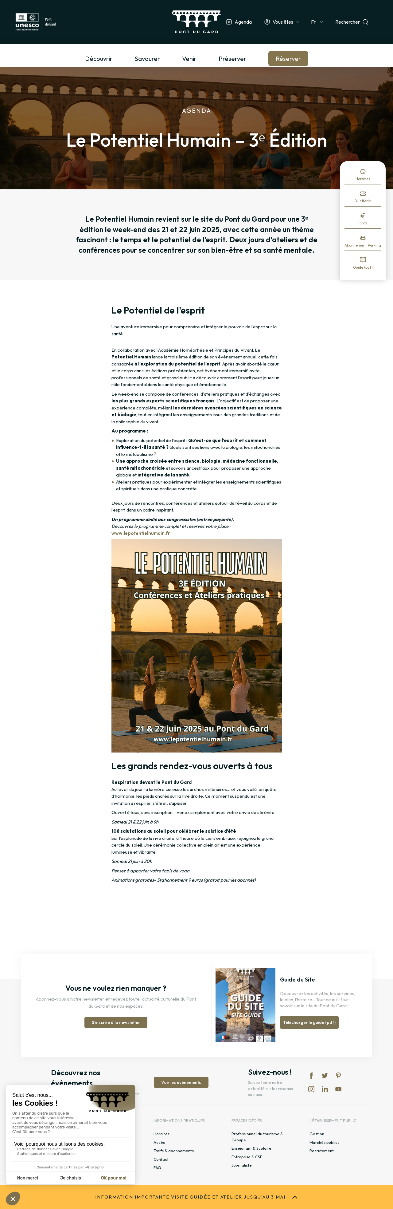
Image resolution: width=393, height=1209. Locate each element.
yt (338, 1089)
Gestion (316, 1133)
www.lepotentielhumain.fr (140, 533)
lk (325, 1089)
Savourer (147, 58)
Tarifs (363, 223)
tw (325, 1075)
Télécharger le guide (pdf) (309, 1022)
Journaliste (242, 1165)
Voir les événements (181, 1082)
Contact (161, 1159)
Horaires (363, 178)
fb (311, 1075)
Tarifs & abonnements (174, 1150)
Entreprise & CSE (247, 1156)
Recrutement (321, 1150)
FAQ (157, 1167)
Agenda (243, 22)
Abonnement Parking (362, 245)
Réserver (288, 58)
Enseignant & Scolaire (251, 1148)
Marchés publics (324, 1142)
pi (338, 1075)
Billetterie (363, 201)
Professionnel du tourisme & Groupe (257, 1136)
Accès (159, 1142)
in (311, 1089)
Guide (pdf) (363, 267)
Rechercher (347, 22)
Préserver (232, 58)
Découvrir (98, 58)
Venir (189, 58)
